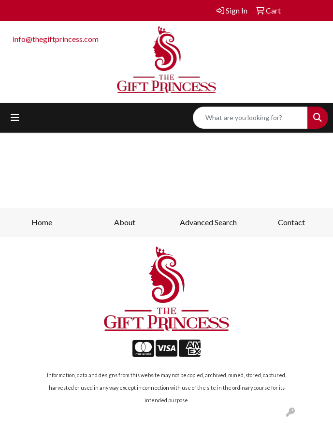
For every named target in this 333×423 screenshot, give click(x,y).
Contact (291, 222)
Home (41, 222)
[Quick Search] (250, 118)
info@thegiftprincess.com (56, 38)
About (124, 222)
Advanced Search (208, 222)
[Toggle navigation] (15, 117)
